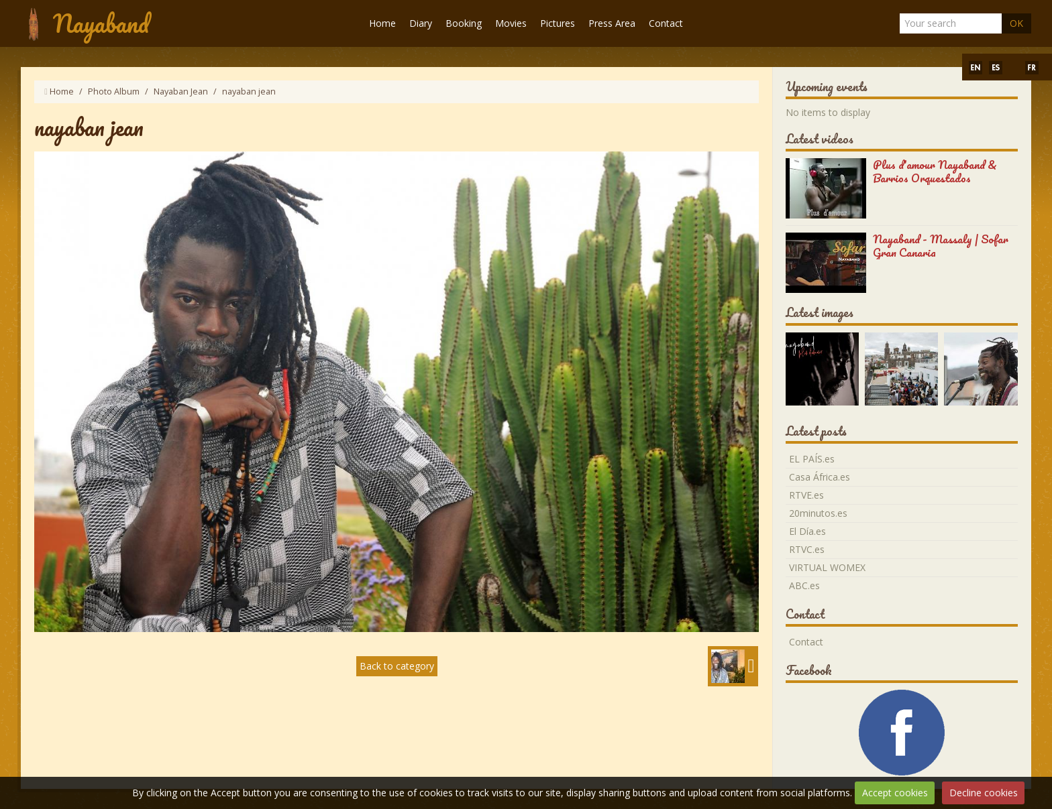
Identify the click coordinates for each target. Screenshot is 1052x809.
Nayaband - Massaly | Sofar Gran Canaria (940, 245)
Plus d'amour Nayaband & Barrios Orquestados (935, 171)
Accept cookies (895, 792)
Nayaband (101, 23)
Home (382, 23)
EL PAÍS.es (812, 458)
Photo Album (114, 91)
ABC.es (804, 585)
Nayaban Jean (181, 91)
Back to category (397, 666)
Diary (420, 23)
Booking (463, 23)
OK (1016, 23)
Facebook (809, 670)
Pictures (557, 23)
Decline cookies (983, 792)
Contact (666, 23)
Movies (511, 23)
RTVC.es (807, 549)
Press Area (611, 23)
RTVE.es (806, 495)
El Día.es (807, 531)
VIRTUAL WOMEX (827, 567)
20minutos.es (818, 513)
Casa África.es (819, 477)
